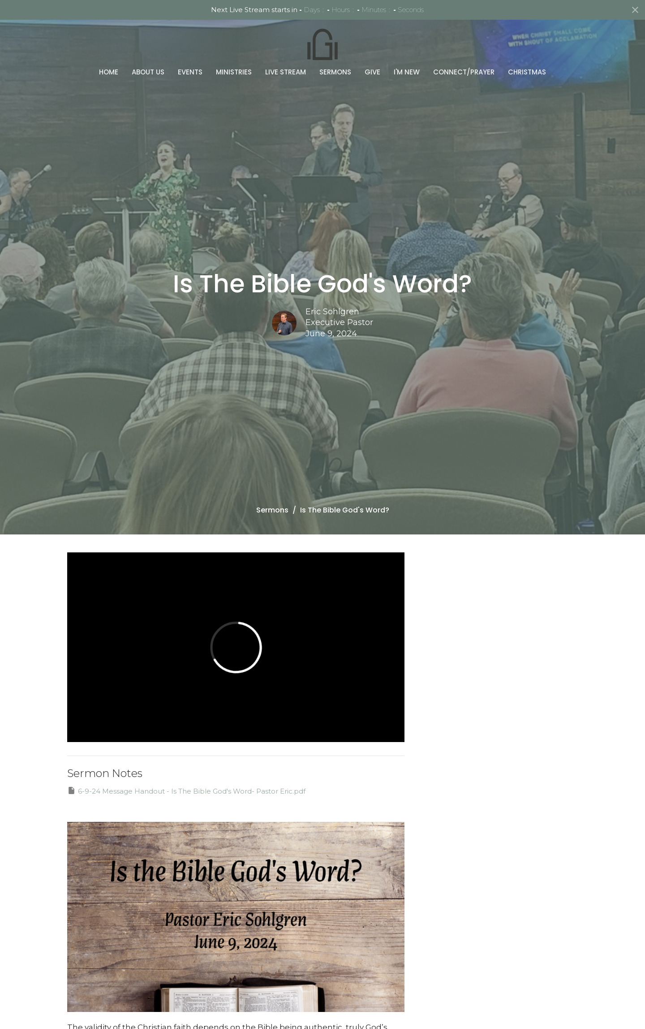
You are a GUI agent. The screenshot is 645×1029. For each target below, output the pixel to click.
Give (372, 51)
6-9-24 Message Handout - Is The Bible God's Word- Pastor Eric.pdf (186, 790)
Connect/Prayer (463, 51)
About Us (148, 51)
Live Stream (285, 51)
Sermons (335, 51)
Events (190, 51)
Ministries (234, 51)
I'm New (407, 51)
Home (108, 51)
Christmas (527, 51)
